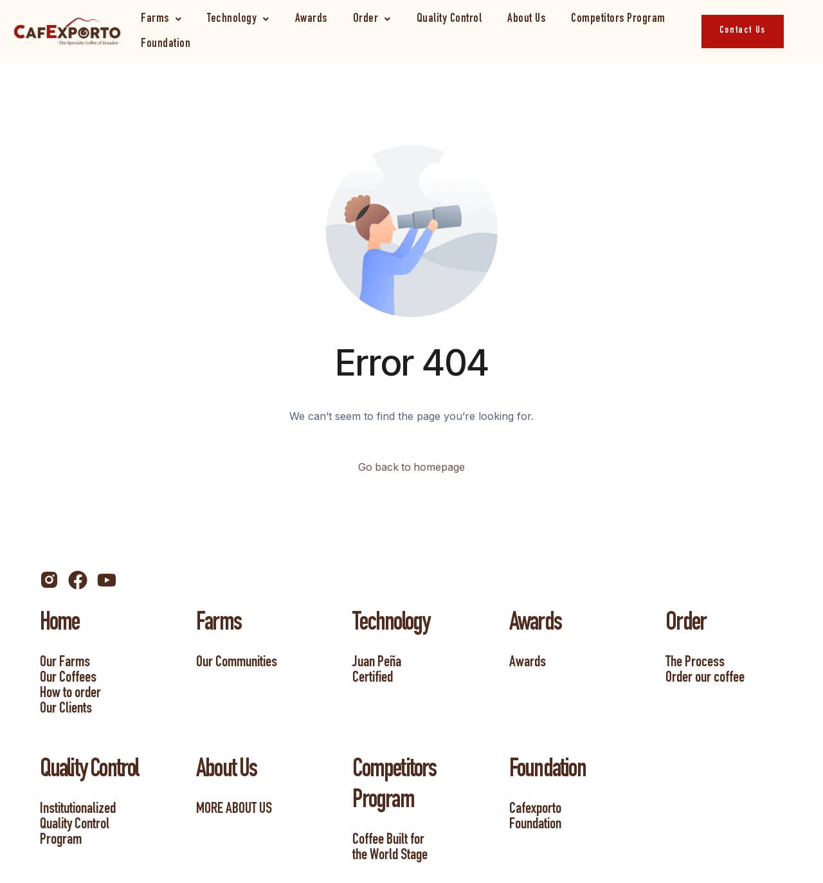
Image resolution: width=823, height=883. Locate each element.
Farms (161, 19)
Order (372, 19)
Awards (311, 19)
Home (60, 624)
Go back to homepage (411, 467)
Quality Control (449, 19)
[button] (161, 19)
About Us (526, 19)
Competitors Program (618, 19)
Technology (238, 19)
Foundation (165, 44)
